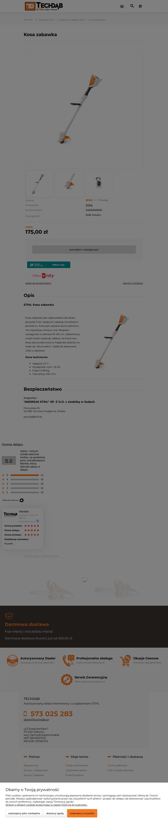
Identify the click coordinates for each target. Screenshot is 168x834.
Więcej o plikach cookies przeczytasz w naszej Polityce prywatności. (46, 804)
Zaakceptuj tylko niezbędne (24, 813)
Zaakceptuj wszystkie (82, 813)
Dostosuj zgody (55, 813)
